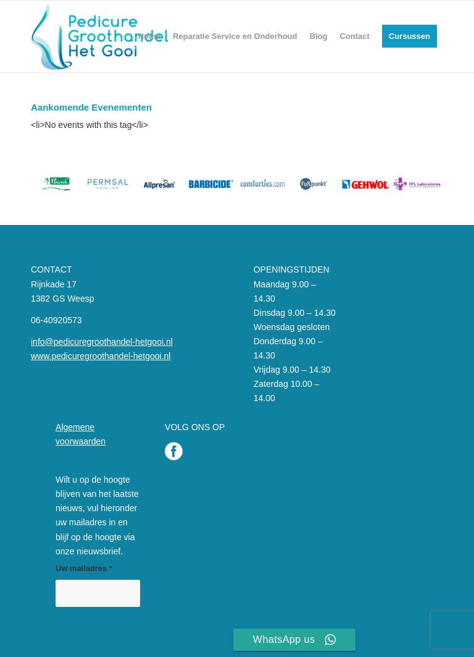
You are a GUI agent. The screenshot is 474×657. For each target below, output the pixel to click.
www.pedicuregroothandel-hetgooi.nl (100, 356)
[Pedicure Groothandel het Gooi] (99, 36)
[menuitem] (149, 36)
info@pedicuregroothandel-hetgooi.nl (102, 342)
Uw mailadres (84, 568)
